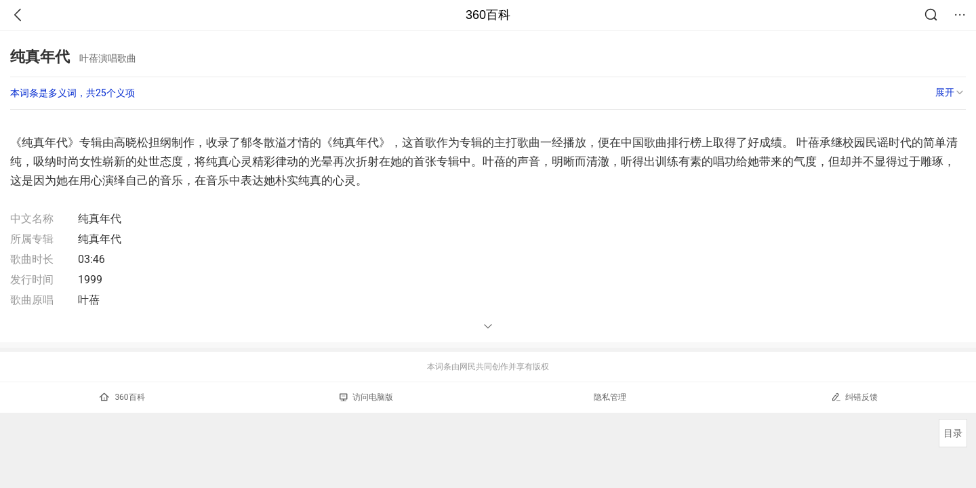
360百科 (488, 15)
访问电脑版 (366, 397)
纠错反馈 (854, 397)
